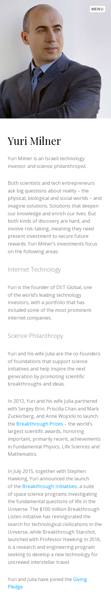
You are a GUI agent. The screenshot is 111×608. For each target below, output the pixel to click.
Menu (97, 9)
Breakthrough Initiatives (49, 486)
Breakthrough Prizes (39, 424)
